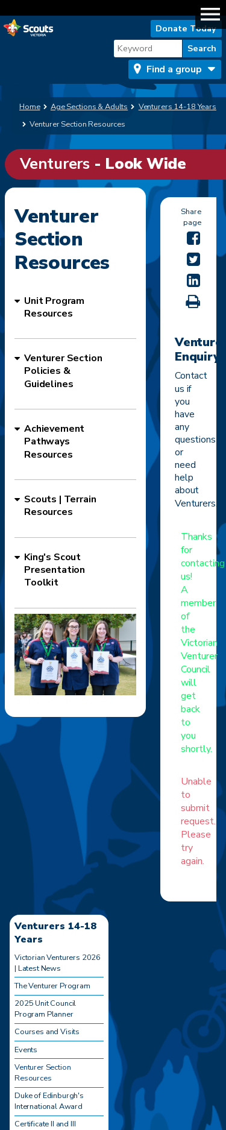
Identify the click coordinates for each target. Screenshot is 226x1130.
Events (25, 1049)
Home (29, 106)
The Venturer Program (52, 985)
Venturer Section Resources (42, 1073)
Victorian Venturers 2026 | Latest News (57, 963)
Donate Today (185, 28)
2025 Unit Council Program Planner (45, 1009)
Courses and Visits (47, 1031)
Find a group (174, 69)
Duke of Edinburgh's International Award (49, 1101)
